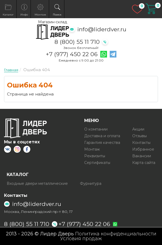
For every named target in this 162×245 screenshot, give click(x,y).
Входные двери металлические (37, 183)
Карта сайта (143, 162)
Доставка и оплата (102, 135)
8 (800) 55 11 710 (77, 42)
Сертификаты (97, 162)
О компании (96, 129)
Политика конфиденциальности (115, 234)
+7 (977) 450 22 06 (72, 54)
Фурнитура (90, 183)
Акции (138, 129)
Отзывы (139, 135)
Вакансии (141, 156)
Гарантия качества (102, 142)
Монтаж (92, 149)
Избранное (143, 149)
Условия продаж (81, 239)
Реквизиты (94, 156)
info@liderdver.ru (101, 29)
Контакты (141, 142)
